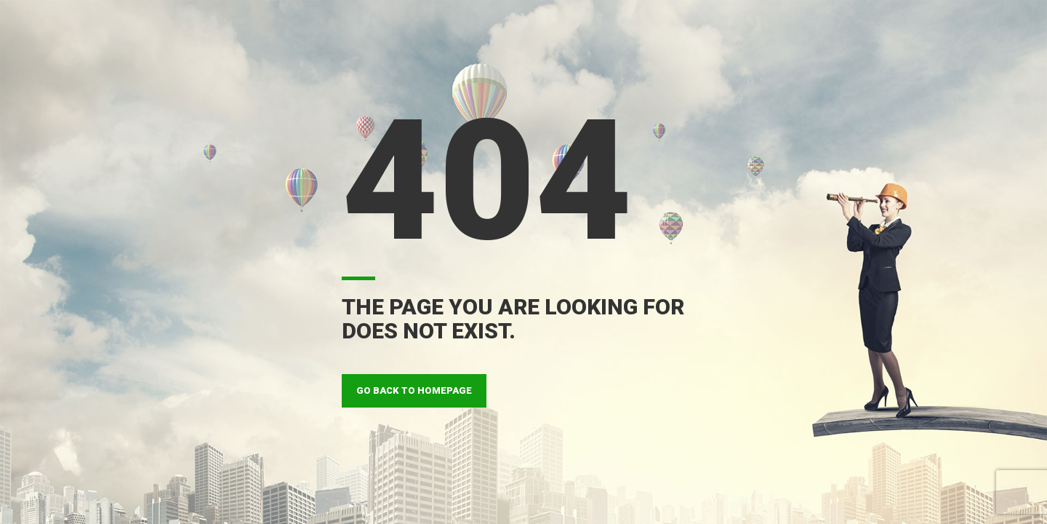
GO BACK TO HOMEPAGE (414, 390)
